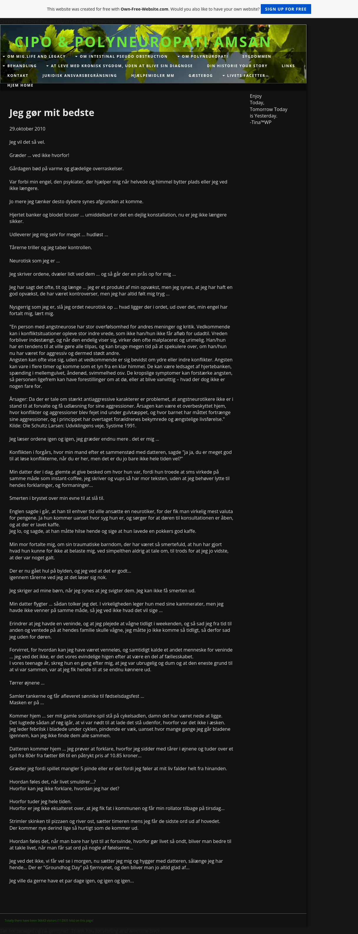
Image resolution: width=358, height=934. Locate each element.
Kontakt (17, 75)
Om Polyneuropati (205, 56)
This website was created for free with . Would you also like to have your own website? (179, 9)
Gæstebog (201, 75)
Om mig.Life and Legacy (36, 56)
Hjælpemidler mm (152, 75)
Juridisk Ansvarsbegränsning (79, 75)
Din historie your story (237, 65)
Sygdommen (256, 56)
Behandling (22, 65)
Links (288, 65)
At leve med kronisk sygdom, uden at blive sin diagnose (122, 65)
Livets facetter (246, 75)
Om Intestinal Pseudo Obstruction (124, 56)
